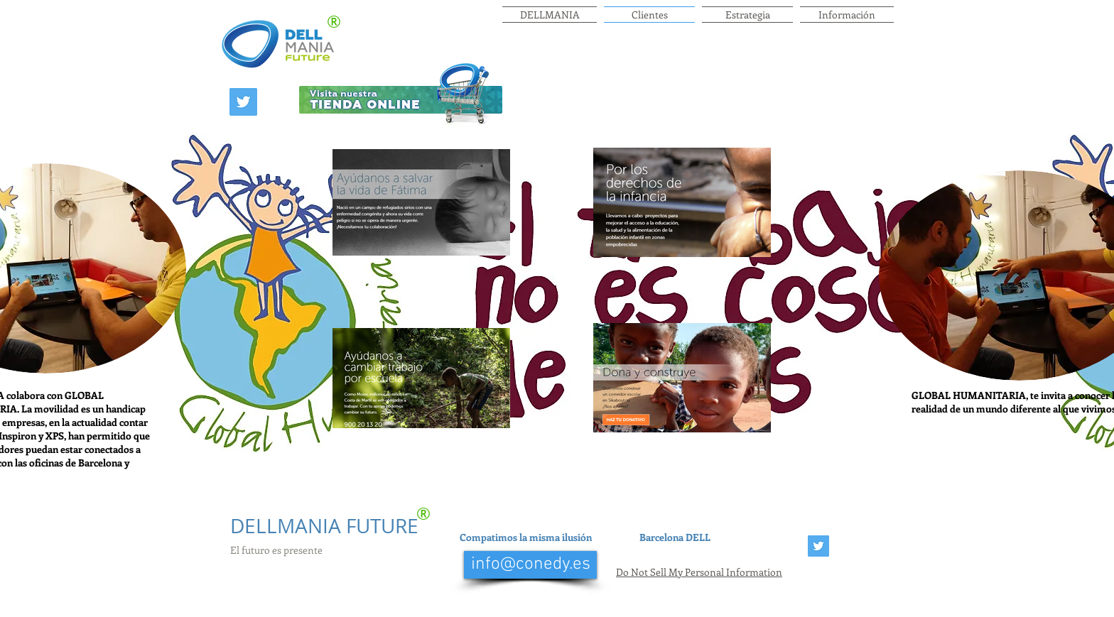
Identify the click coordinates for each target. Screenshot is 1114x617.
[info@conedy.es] (530, 565)
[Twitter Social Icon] (243, 102)
